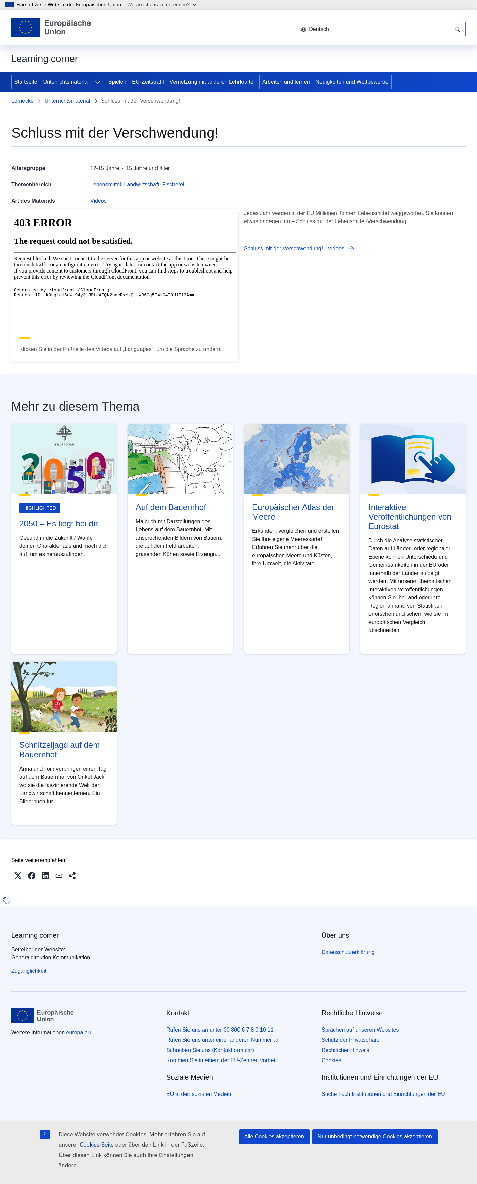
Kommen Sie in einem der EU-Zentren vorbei (220, 1060)
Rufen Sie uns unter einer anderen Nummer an (223, 1040)
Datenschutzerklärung (348, 952)
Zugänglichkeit (28, 971)
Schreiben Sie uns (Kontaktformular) (210, 1050)
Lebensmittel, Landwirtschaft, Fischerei (137, 184)
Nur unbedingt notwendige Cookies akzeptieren (375, 1136)
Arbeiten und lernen (286, 82)
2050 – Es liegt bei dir (58, 523)
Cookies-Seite (97, 1145)
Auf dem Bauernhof (171, 507)
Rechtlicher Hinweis (345, 1050)
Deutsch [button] (315, 29)
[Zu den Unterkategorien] (97, 82)
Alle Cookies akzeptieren (274, 1136)
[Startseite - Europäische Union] (51, 27)
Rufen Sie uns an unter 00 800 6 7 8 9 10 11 (220, 1030)
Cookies (331, 1060)
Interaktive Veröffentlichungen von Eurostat (409, 517)
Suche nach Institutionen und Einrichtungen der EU (383, 1094)
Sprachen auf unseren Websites (360, 1030)
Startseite (25, 82)
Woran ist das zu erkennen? (161, 4)
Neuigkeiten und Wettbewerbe (352, 82)
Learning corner (35, 935)
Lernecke (22, 101)
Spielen (117, 82)
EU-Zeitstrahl (148, 82)
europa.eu (78, 1032)
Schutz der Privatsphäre (351, 1040)
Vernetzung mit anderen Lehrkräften (213, 82)
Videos (98, 201)
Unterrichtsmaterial (66, 82)
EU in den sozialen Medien (198, 1094)
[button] (18, 875)
